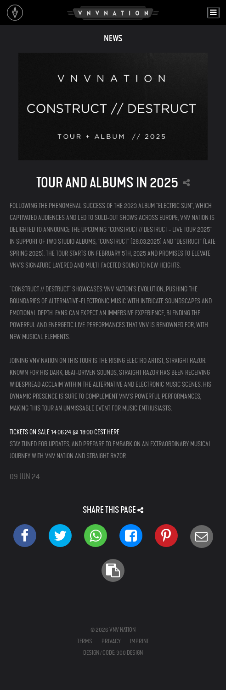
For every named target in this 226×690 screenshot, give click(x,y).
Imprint (139, 641)
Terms (84, 641)
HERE (113, 432)
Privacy (111, 641)
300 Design (129, 653)
